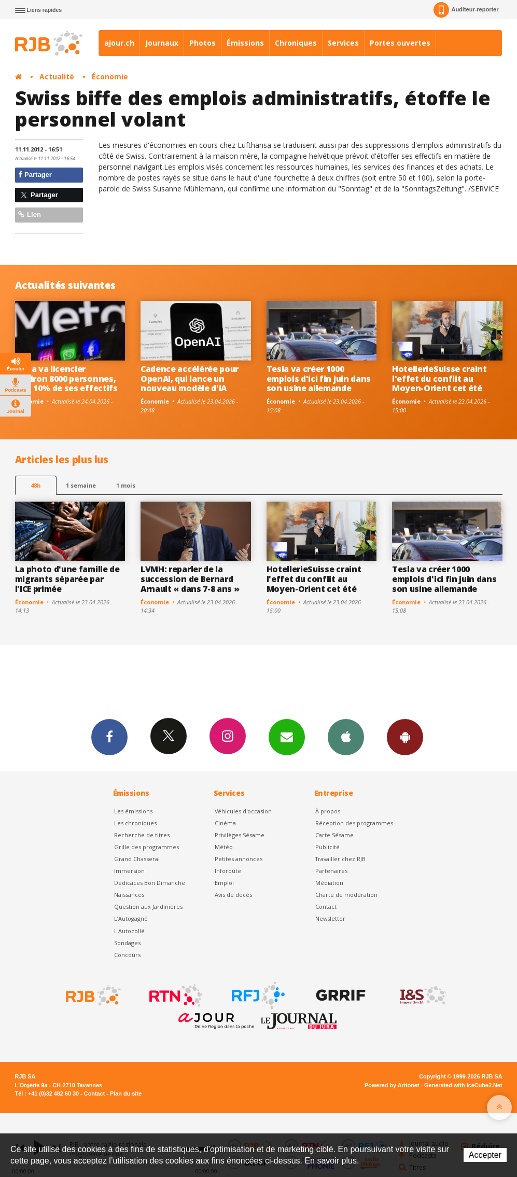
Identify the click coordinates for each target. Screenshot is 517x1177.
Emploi (224, 882)
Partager (35, 174)
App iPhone (346, 736)
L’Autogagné (131, 918)
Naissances (129, 894)
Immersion (129, 870)
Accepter (485, 1155)
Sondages (127, 942)
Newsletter (330, 918)
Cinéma (225, 823)
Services (343, 43)
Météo (224, 846)
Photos (202, 43)
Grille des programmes (146, 846)
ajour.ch (119, 43)
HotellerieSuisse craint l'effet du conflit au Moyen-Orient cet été (439, 378)
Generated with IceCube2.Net (463, 1085)
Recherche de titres (142, 835)
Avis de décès (233, 894)
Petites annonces (238, 858)
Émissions (245, 43)
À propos (327, 811)
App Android (405, 736)
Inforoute (228, 870)
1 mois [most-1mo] (125, 485)
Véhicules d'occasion (243, 811)
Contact (326, 906)
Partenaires (331, 870)
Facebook (109, 736)
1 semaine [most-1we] (81, 485)
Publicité (327, 846)
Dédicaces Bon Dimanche (149, 882)
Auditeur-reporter (466, 10)
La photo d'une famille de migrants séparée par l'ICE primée (67, 578)
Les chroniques (135, 823)
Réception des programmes (354, 823)
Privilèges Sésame (239, 835)
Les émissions (133, 811)
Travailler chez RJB (340, 858)
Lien (29, 214)
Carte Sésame (334, 835)
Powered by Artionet (392, 1085)
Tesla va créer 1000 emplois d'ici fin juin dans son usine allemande (319, 378)
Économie (110, 76)
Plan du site (126, 1093)
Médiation (329, 882)
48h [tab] (35, 485)
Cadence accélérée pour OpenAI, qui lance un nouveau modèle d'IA (190, 378)
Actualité (56, 76)
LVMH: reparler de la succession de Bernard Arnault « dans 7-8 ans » (190, 578)
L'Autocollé (129, 930)
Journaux (161, 43)
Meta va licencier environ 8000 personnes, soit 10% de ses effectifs (66, 378)
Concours (127, 954)
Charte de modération (346, 894)
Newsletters (287, 736)
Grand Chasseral (137, 858)
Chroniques (296, 43)
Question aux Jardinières (148, 906)
